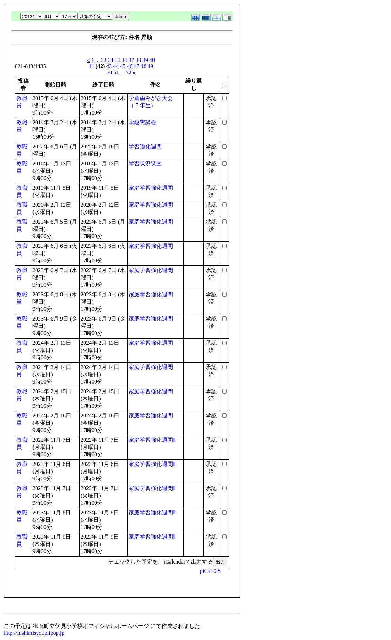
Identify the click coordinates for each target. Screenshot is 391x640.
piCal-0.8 (210, 571)
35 (117, 60)
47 (136, 66)
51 (116, 72)
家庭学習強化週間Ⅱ (152, 440)
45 (122, 66)
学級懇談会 (142, 122)
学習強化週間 (145, 147)
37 (131, 60)
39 (145, 60)
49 (150, 66)
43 (109, 66)
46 (129, 66)
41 (91, 66)
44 (116, 66)
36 (124, 60)
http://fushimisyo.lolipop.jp (34, 633)
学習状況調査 (145, 163)
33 (103, 60)
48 (143, 66)
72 (128, 72)
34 (110, 60)
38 (138, 60)
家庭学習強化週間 (151, 188)
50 (109, 72)
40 (152, 60)
